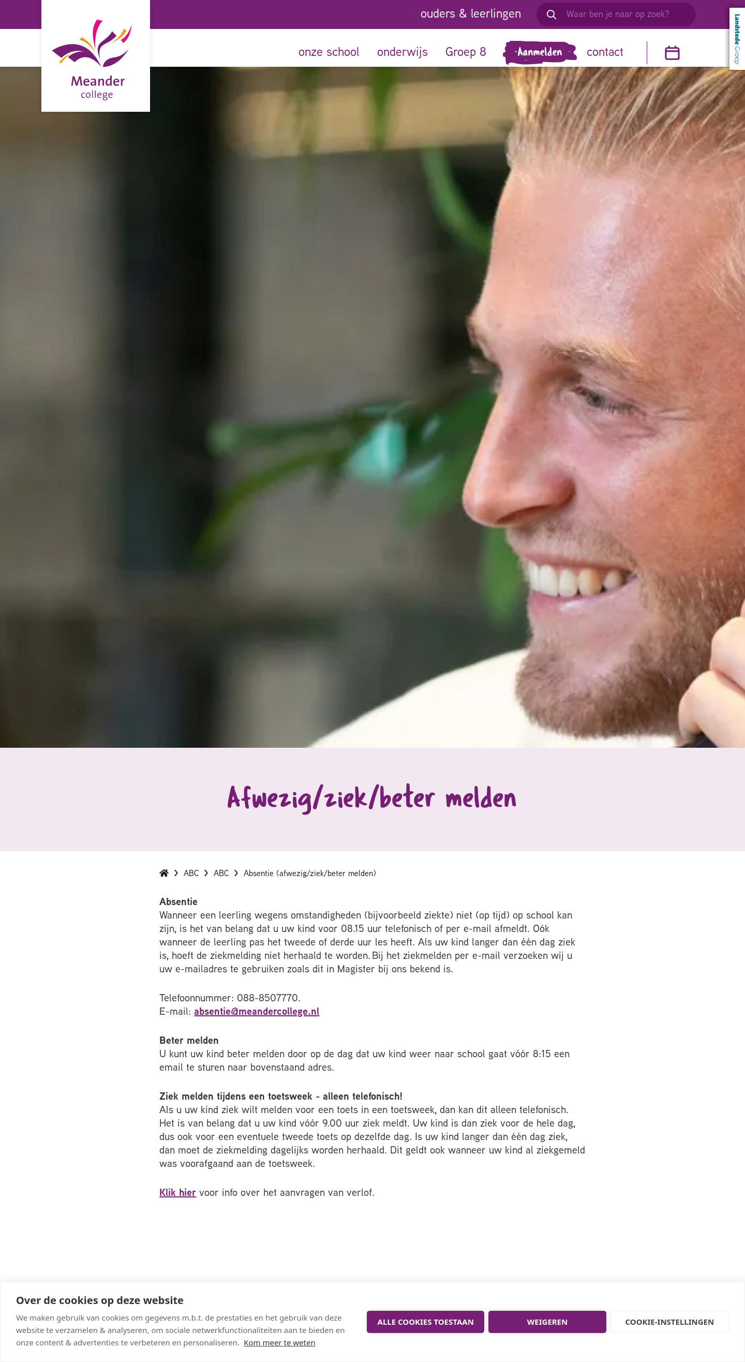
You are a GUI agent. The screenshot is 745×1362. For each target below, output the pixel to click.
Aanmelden (540, 53)
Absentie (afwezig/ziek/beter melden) (310, 884)
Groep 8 (465, 52)
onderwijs (402, 52)
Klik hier (177, 1203)
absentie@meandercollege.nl (256, 1022)
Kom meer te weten (280, 1342)
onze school (329, 52)
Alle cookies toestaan (426, 1321)
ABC (191, 884)
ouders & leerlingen (471, 14)
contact (605, 52)
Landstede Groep (737, 39)
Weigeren (547, 1321)
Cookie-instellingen (669, 1321)
